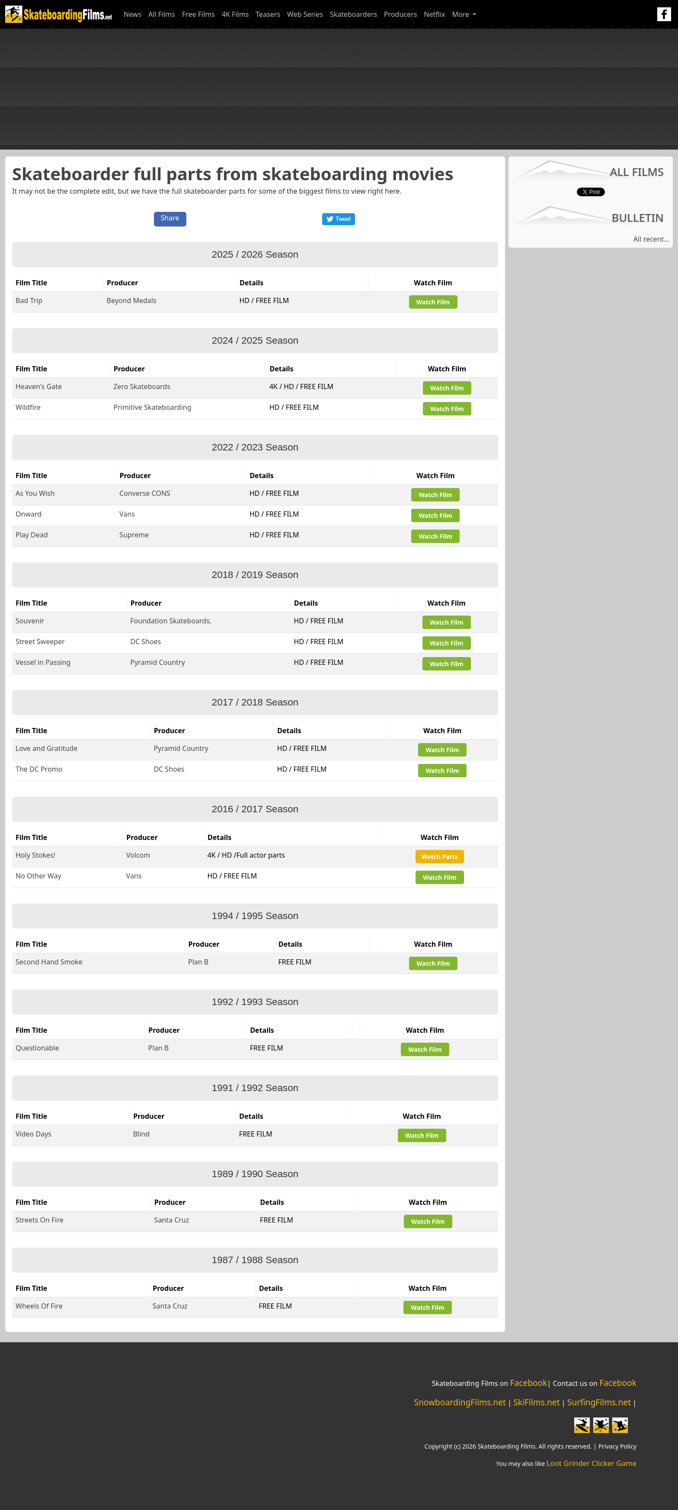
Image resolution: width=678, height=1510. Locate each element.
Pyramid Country (157, 662)
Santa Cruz (171, 1220)
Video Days (33, 1134)
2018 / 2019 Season (255, 574)
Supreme (134, 535)
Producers (400, 14)
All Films (161, 14)
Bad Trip (29, 300)
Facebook (528, 1383)
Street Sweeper (40, 641)
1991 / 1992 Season (255, 1087)
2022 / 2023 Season (255, 447)
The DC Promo (39, 769)
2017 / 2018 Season (255, 702)
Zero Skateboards (141, 386)
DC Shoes (145, 641)
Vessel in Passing (43, 662)
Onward (29, 514)
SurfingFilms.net (599, 1402)
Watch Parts (440, 856)
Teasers (268, 14)
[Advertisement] (339, 89)
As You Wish (35, 493)
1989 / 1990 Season (255, 1173)
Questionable (37, 1048)
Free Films (198, 14)
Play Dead (32, 535)
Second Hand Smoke (49, 962)
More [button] (461, 14)
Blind (141, 1134)
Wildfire (28, 407)
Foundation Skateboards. (170, 621)
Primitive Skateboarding (152, 407)
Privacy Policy (617, 1446)
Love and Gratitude (46, 748)
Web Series (305, 14)
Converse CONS (144, 493)
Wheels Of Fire (39, 1306)
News (132, 14)
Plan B (198, 962)
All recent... (651, 239)
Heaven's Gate (39, 386)
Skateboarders (353, 14)
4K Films (235, 14)
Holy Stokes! (35, 855)
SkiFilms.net (536, 1402)
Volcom (138, 855)
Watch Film (433, 302)
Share (170, 218)
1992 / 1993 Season (255, 1001)
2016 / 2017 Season (255, 809)
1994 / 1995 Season (255, 915)
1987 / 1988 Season (255, 1260)
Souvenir (30, 621)
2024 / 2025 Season (255, 340)
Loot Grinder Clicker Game (591, 1463)
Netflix (434, 14)
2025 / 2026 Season (255, 254)
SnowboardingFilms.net (460, 1402)
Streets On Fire (40, 1220)
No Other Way (38, 876)
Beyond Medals (132, 300)
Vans (127, 514)
